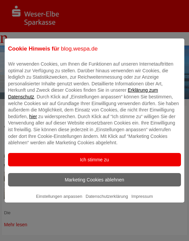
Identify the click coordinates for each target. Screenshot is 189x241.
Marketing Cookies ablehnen (94, 184)
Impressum (142, 201)
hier (33, 121)
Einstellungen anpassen (59, 201)
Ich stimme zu (94, 164)
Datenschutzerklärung (107, 201)
